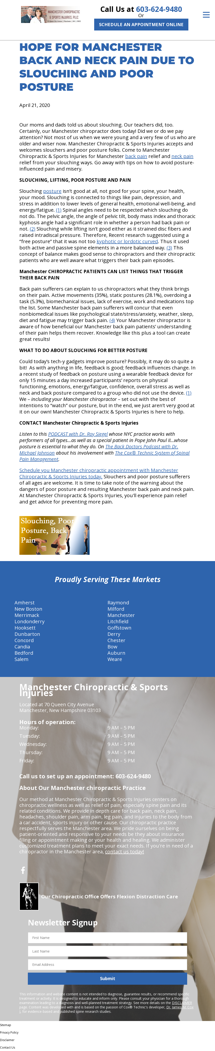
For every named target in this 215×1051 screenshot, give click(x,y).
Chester (116, 640)
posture (52, 191)
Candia (22, 646)
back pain (136, 156)
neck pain (182, 156)
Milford (116, 609)
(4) (112, 320)
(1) (58, 210)
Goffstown (119, 627)
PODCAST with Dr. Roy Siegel (78, 434)
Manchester (121, 615)
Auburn (116, 653)
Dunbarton (27, 634)
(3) (169, 247)
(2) (32, 228)
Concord (24, 640)
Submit (107, 978)
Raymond (118, 602)
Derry (114, 634)
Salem (21, 659)
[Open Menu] (206, 15)
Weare (115, 659)
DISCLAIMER (182, 1002)
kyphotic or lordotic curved (127, 241)
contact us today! (124, 851)
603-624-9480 (159, 9)
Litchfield (118, 621)
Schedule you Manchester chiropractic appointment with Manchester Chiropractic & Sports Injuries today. (98, 473)
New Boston (28, 609)
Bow (112, 646)
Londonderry (30, 621)
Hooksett (25, 627)
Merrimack (27, 615)
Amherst (25, 602)
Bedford (24, 653)
